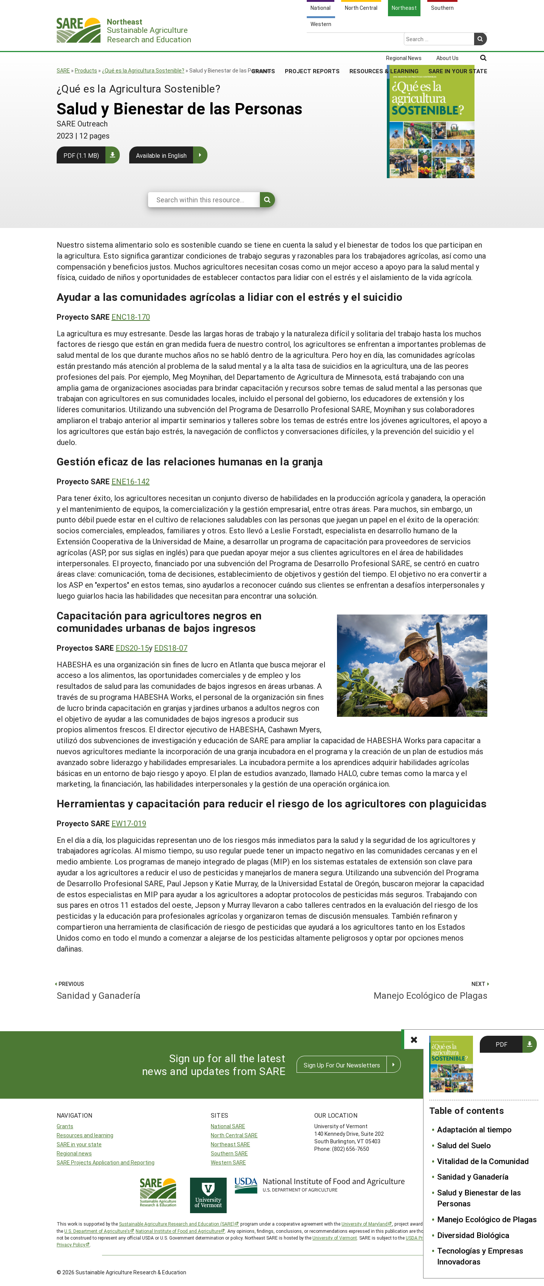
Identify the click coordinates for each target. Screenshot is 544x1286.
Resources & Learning (384, 41)
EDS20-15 (132, 648)
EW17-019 (128, 823)
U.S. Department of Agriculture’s (97, 1231)
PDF (501, 1044)
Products (86, 70)
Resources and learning (85, 1135)
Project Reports (312, 41)
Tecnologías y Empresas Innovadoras (480, 1256)
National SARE (228, 1126)
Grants (263, 41)
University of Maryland (365, 1224)
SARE (63, 70)
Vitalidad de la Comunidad (483, 1161)
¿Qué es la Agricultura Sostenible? (143, 70)
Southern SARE (229, 1153)
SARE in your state (79, 1144)
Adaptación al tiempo (474, 1129)
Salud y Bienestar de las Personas (479, 1198)
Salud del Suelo (464, 1145)
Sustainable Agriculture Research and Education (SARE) (177, 1224)
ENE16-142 (130, 481)
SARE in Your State (457, 41)
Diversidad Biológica (473, 1235)
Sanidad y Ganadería (472, 1176)
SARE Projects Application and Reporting (106, 1162)
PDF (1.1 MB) (81, 155)
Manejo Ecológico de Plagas (487, 1219)
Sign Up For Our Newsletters (342, 1065)
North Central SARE (234, 1135)
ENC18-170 (130, 317)
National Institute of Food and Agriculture (178, 1231)
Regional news (74, 1153)
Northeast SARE (230, 1144)
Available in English (161, 155)
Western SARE (228, 1162)
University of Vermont (334, 1238)
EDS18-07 (170, 648)
